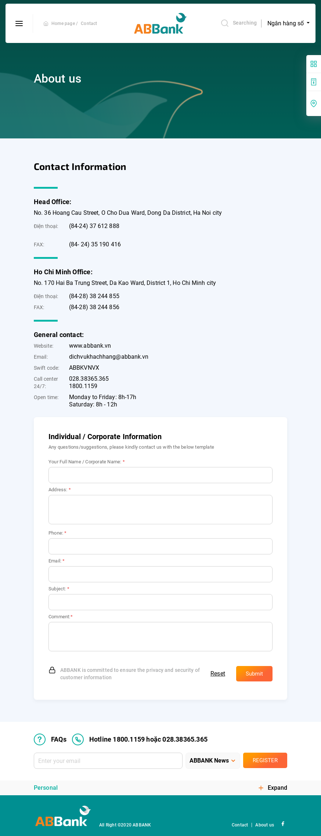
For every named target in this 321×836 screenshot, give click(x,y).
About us (264, 825)
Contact (89, 23)
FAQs (50, 739)
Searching (238, 23)
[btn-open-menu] (19, 23)
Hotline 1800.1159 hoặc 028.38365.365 (140, 739)
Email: (56, 561)
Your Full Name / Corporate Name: (86, 461)
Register (265, 760)
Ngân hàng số (286, 23)
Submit (254, 673)
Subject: (58, 588)
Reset (217, 674)
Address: (59, 489)
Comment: (60, 616)
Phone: (57, 533)
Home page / (64, 23)
